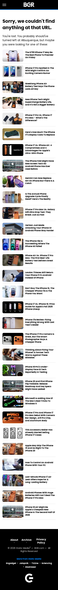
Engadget (11, 563)
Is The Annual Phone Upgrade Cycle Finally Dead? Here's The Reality (38, 197)
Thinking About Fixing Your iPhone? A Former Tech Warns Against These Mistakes (39, 354)
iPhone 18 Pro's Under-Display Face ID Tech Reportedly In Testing (36, 369)
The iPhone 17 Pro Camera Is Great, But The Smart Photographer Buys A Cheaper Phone (39, 338)
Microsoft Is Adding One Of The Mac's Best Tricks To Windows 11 (39, 401)
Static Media (23, 548)
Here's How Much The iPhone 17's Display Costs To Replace (40, 133)
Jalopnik (23, 563)
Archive (26, 540)
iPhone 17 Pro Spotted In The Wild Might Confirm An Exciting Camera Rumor (39, 71)
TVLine (35, 563)
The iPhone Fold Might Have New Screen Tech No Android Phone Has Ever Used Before (39, 165)
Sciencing (47, 563)
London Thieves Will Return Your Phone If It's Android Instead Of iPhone (39, 275)
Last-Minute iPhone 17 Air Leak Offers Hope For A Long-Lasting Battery (38, 480)
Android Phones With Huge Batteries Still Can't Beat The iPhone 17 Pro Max (40, 495)
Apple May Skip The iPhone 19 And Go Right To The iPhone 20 (39, 448)
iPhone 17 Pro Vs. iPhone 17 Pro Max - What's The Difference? (38, 118)
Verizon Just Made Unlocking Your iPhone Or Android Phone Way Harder (39, 228)
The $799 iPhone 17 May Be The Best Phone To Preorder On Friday (39, 55)
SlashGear (30, 567)
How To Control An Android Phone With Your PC (39, 464)
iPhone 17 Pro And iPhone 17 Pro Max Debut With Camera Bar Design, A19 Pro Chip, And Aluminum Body (40, 416)
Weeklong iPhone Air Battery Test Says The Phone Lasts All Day (39, 86)
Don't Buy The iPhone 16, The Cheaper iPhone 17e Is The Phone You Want (39, 291)
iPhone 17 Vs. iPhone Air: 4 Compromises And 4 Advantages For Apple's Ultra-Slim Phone (38, 149)
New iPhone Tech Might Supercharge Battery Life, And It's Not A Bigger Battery (40, 102)
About (14, 540)
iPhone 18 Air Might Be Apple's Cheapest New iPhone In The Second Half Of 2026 (40, 511)
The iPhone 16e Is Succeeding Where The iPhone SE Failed (37, 244)
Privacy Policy (41, 541)
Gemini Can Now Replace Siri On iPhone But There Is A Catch (39, 181)
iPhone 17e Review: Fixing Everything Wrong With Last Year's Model (39, 322)
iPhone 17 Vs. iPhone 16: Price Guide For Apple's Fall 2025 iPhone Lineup (40, 307)
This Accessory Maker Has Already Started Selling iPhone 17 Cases (38, 432)
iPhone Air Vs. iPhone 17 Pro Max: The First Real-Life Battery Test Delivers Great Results (39, 259)
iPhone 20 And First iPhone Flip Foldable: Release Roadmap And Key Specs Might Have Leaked (38, 385)
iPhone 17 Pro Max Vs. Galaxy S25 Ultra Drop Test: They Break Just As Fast (40, 212)
